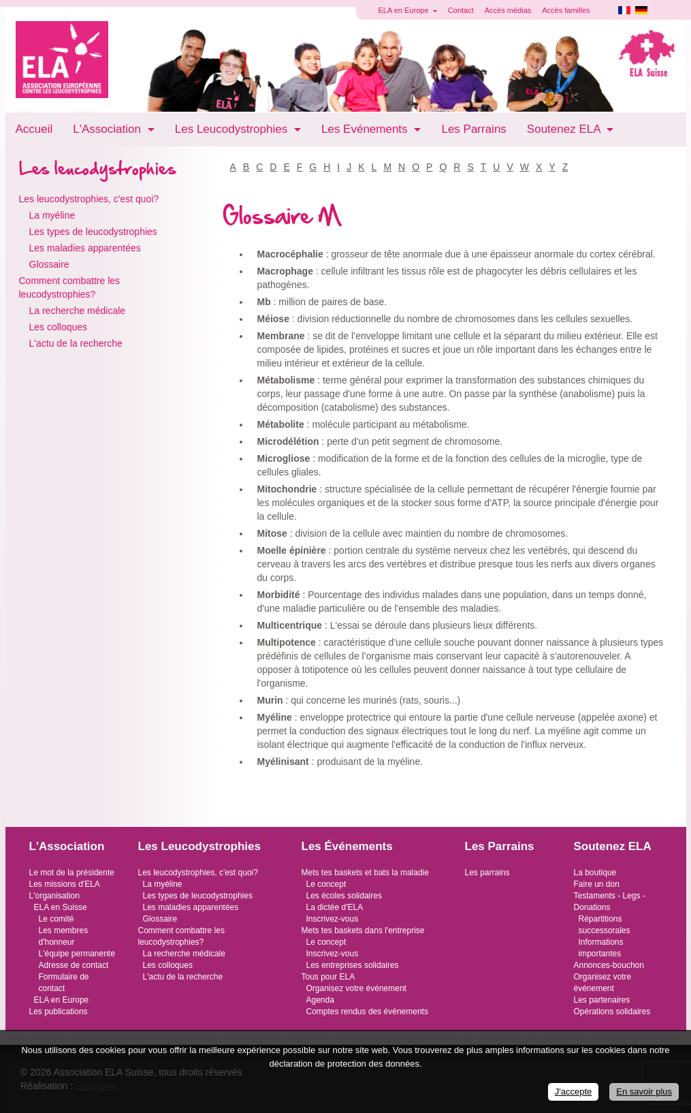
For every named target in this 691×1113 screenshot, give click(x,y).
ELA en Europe (61, 1000)
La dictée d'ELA (335, 907)
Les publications (58, 1011)
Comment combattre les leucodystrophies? (69, 287)
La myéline (52, 215)
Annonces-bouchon (609, 965)
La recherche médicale (77, 310)
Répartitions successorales (604, 924)
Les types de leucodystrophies (93, 231)
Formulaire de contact (64, 982)
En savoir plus (644, 1091)
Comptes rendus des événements (367, 1011)
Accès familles (566, 10)
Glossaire (49, 264)
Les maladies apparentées (85, 247)
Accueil (34, 129)
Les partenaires (602, 1000)
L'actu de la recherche (76, 343)
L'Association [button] (108, 129)
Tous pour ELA (328, 977)
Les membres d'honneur (64, 936)
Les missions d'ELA (64, 884)
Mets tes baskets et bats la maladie (365, 872)
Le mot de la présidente (71, 872)
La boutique (595, 872)
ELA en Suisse (60, 907)
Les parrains (487, 872)
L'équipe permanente (77, 953)
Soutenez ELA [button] (565, 129)
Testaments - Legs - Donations (609, 901)
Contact (461, 10)
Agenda (320, 1000)
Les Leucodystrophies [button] (233, 129)
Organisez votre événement (356, 988)
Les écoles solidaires (344, 895)
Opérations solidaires (612, 1011)
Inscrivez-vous (332, 919)
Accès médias (508, 10)
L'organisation (54, 895)
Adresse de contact (74, 965)
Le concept (326, 884)
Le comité (56, 919)
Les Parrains (473, 129)
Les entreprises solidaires (352, 965)
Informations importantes (601, 947)
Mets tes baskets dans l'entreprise (363, 930)
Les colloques (58, 327)
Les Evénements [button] (366, 129)
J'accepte (573, 1091)
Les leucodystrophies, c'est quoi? (89, 198)
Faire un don (597, 884)
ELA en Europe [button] (405, 10)
